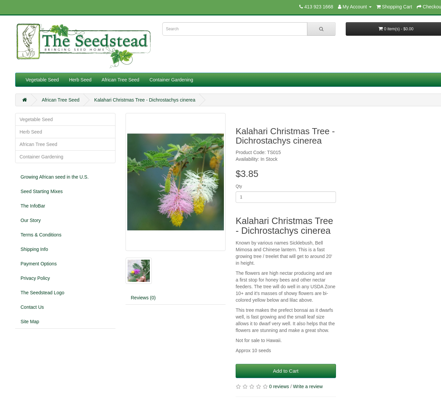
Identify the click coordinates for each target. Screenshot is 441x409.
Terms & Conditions (41, 234)
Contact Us (32, 307)
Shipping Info (34, 249)
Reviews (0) (143, 297)
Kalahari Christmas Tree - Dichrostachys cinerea (144, 100)
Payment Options (39, 263)
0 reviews (279, 386)
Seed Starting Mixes (42, 191)
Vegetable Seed (42, 79)
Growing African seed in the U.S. (55, 177)
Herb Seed (80, 79)
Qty (239, 186)
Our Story (31, 220)
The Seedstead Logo (42, 292)
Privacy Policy (35, 278)
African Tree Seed (120, 79)
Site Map (30, 321)
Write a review (308, 386)
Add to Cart (286, 371)
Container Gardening (171, 79)
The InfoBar (33, 206)
